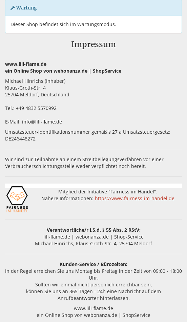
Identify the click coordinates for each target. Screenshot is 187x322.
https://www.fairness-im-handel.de (134, 198)
